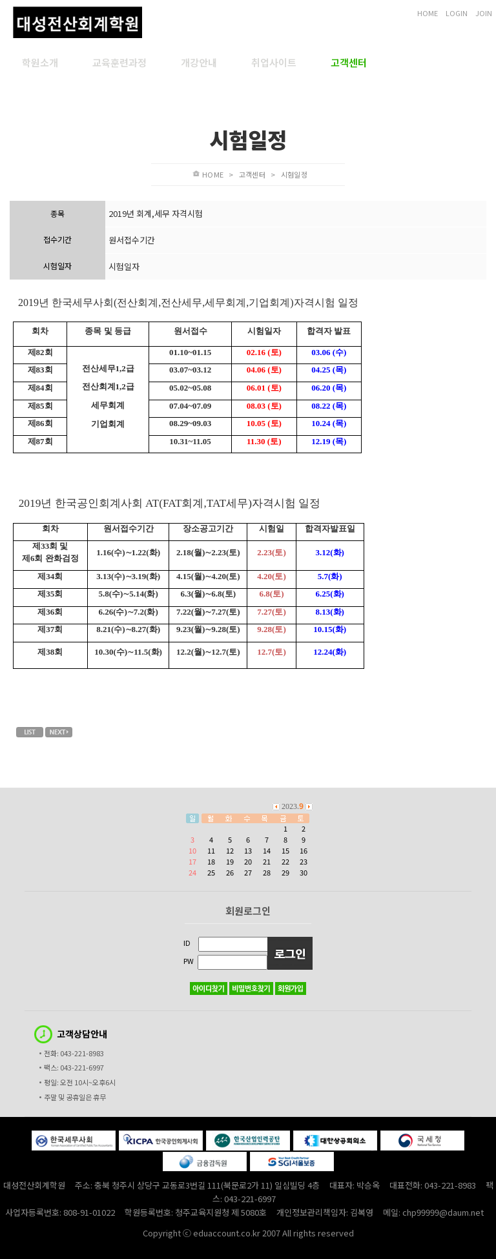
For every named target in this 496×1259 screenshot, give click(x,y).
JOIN (483, 13)
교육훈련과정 (119, 62)
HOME (427, 13)
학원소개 (40, 62)
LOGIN (457, 13)
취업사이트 (273, 62)
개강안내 (199, 62)
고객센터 (349, 62)
